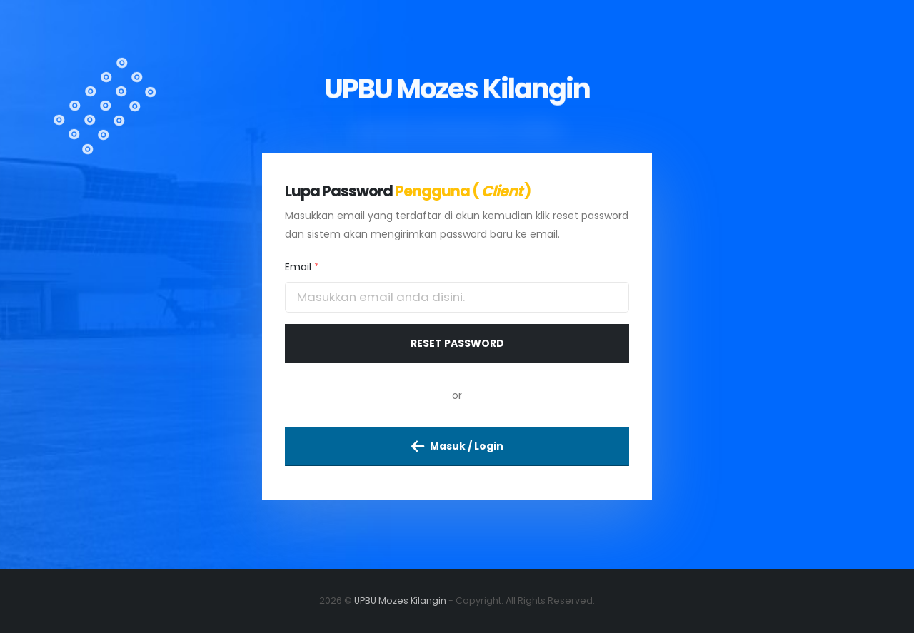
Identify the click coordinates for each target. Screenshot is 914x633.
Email (302, 267)
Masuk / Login (457, 446)
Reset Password (457, 343)
